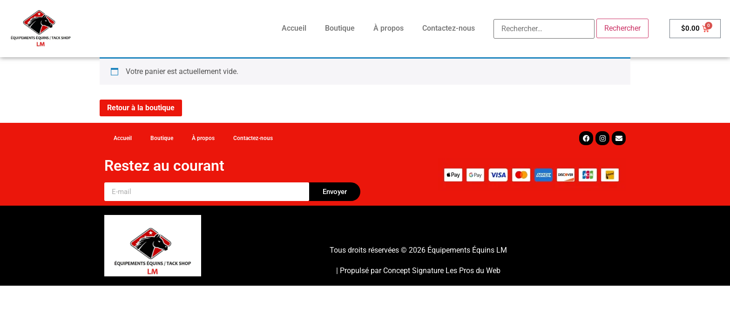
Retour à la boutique (141, 107)
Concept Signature (414, 270)
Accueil (294, 28)
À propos (388, 28)
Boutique (340, 28)
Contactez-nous (448, 28)
